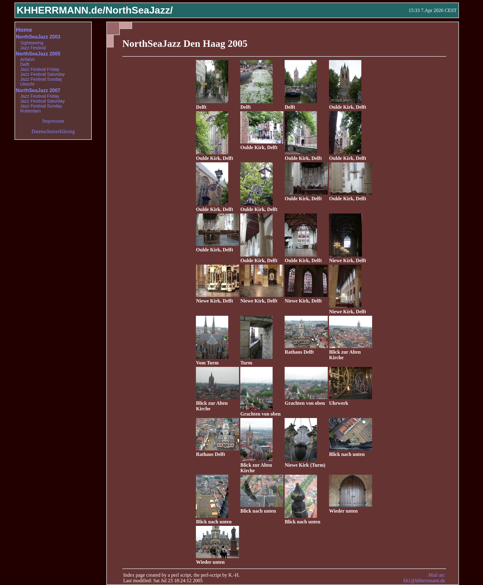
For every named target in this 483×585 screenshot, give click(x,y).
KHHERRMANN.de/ (61, 10)
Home (24, 29)
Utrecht (27, 84)
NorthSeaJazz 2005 (38, 53)
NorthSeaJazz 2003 (38, 36)
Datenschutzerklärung (53, 131)
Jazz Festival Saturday (42, 74)
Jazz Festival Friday (39, 69)
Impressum (53, 121)
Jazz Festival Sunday (41, 79)
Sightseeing (31, 42)
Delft (24, 64)
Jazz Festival (33, 47)
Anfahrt (27, 59)
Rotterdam (30, 110)
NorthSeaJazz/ (139, 10)
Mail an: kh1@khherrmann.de (424, 577)
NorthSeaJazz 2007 (38, 90)
